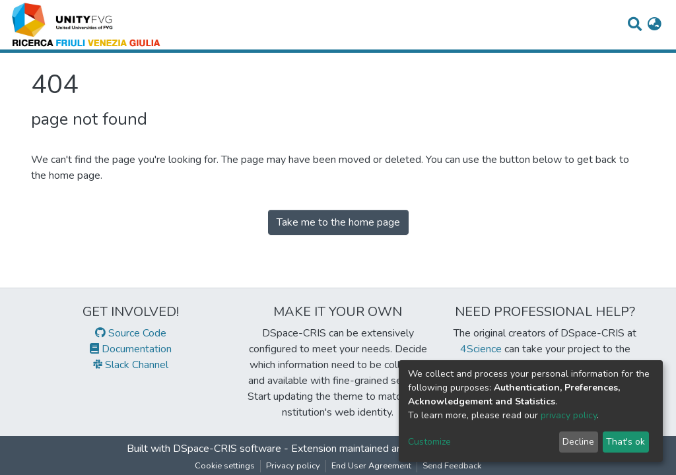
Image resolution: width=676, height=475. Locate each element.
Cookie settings (225, 466)
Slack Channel (130, 365)
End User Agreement (371, 466)
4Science (481, 349)
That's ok (625, 441)
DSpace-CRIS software (227, 448)
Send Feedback (451, 466)
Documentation (131, 349)
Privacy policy (293, 466)
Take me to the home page (338, 222)
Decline (578, 441)
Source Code (130, 333)
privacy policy (569, 415)
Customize (429, 441)
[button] (654, 25)
